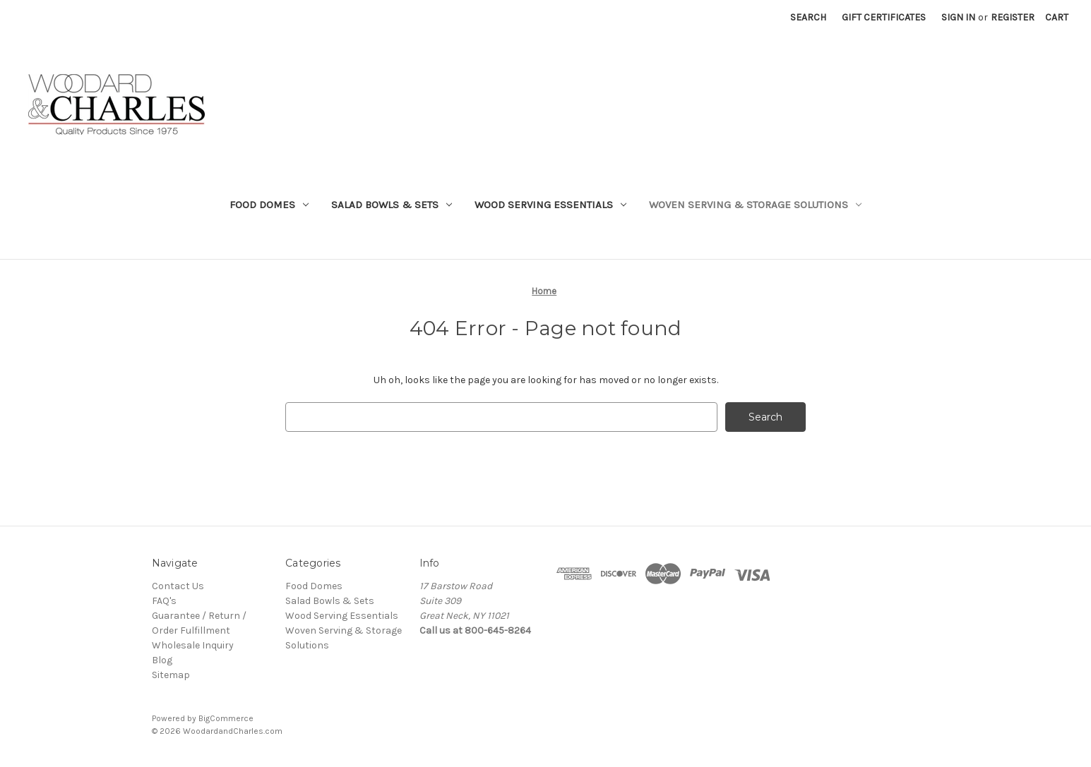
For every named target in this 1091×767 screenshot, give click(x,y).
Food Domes (269, 204)
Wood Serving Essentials (550, 204)
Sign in (958, 17)
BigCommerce (226, 718)
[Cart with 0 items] (1056, 17)
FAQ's (164, 601)
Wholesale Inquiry (193, 645)
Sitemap (171, 675)
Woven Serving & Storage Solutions (755, 204)
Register (1013, 17)
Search (808, 17)
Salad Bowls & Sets (391, 204)
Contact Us (178, 586)
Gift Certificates (884, 17)
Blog (162, 660)
